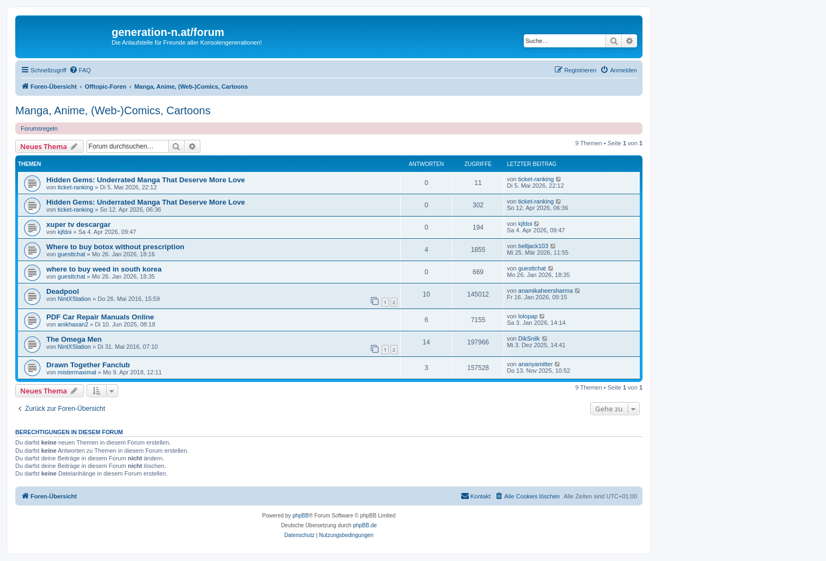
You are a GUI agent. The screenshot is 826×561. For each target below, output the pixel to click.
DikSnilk (529, 338)
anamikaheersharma (545, 290)
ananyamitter (535, 364)
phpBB (300, 516)
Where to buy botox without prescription (115, 247)
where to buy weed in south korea (104, 269)
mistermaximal (77, 372)
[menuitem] (80, 70)
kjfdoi (65, 232)
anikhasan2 (73, 324)
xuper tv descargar (78, 224)
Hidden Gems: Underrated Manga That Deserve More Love (145, 180)
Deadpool (62, 291)
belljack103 (533, 246)
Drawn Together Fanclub (88, 365)
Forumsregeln (39, 128)
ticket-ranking (75, 187)
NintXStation (74, 298)
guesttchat (71, 254)
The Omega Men (74, 339)
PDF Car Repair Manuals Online (100, 317)
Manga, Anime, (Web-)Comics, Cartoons (113, 110)
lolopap (527, 316)
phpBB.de (365, 525)
